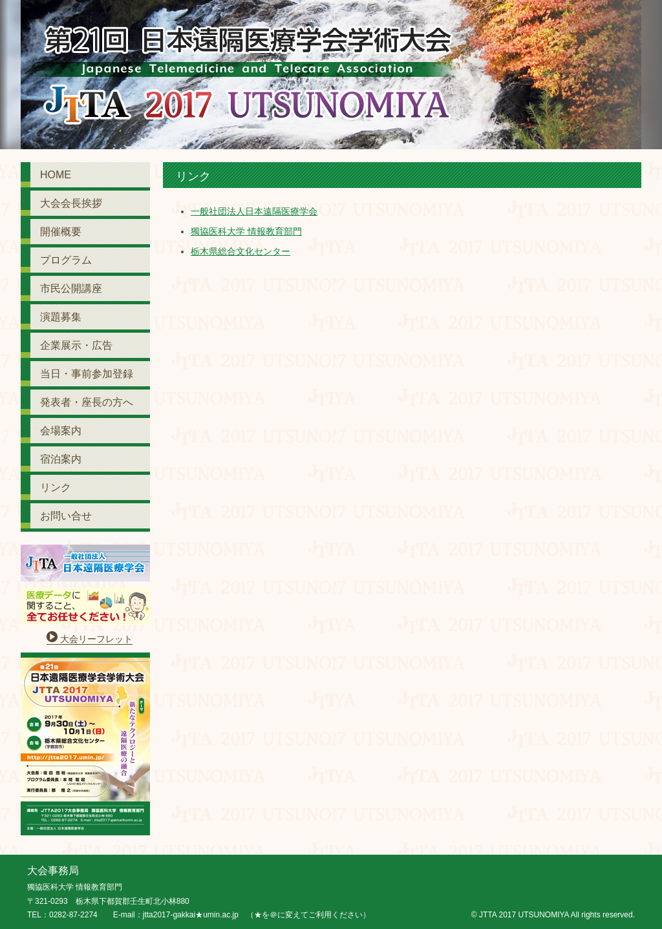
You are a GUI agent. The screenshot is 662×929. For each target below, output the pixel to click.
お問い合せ (66, 515)
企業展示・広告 (76, 345)
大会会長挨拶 (71, 203)
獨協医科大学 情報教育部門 (246, 231)
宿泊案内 (60, 459)
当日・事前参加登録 (86, 373)
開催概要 (60, 231)
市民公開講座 (71, 288)
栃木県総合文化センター (240, 251)
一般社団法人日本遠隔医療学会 (254, 211)
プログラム (66, 260)
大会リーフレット (96, 639)
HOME (55, 174)
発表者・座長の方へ (86, 402)
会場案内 (60, 430)
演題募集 (60, 316)
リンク (55, 487)
